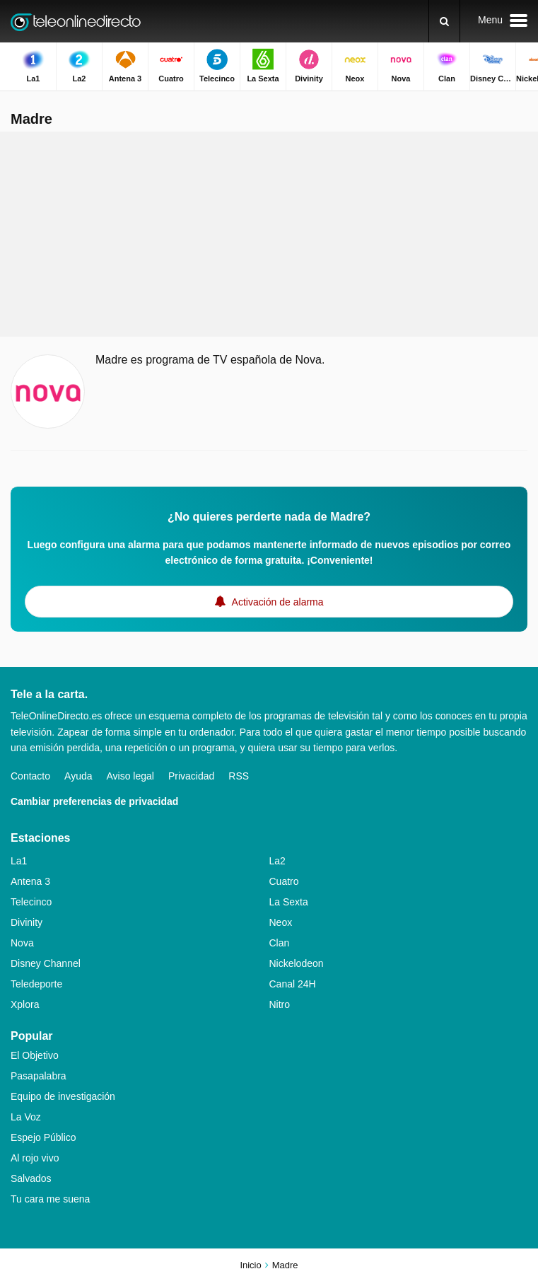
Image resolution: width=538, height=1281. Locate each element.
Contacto (30, 776)
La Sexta (288, 902)
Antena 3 (30, 881)
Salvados (31, 1178)
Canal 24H (292, 984)
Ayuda (78, 776)
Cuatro (284, 881)
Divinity (26, 922)
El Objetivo (35, 1055)
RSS (238, 776)
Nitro (280, 1004)
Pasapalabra (38, 1076)
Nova (22, 943)
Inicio (250, 1265)
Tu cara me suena (50, 1199)
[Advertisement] (269, 234)
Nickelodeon (296, 963)
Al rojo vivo (35, 1158)
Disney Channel (46, 963)
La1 (19, 860)
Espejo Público (43, 1137)
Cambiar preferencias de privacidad (94, 801)
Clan (279, 943)
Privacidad (191, 776)
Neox (281, 922)
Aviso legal (130, 776)
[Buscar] (444, 21)
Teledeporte (36, 984)
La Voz (26, 1117)
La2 (277, 860)
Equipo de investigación (63, 1096)
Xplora (25, 1004)
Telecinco (31, 902)
